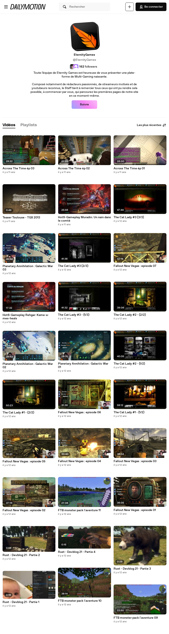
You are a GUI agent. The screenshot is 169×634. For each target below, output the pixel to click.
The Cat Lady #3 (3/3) (129, 217)
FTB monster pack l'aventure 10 (79, 601)
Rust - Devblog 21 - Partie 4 (76, 552)
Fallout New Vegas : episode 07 (135, 266)
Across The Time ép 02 (74, 168)
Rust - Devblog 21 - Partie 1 (21, 602)
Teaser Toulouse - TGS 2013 (21, 217)
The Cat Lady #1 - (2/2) (18, 412)
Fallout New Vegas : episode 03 (135, 461)
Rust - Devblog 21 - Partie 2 (21, 555)
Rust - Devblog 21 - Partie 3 (132, 568)
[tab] (9, 125)
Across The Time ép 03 (18, 168)
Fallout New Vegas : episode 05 (24, 461)
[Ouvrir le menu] (6, 7)
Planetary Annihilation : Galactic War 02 (28, 365)
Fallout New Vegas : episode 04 (79, 461)
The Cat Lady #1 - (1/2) (129, 412)
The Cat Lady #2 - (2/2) (130, 315)
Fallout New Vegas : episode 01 (135, 510)
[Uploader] (129, 7)
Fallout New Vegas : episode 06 (79, 412)
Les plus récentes (151, 125)
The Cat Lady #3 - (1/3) (73, 315)
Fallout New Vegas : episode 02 (24, 510)
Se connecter (151, 7)
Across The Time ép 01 (129, 168)
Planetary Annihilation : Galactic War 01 (83, 365)
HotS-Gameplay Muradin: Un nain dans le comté (84, 219)
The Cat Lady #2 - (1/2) (129, 363)
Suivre (84, 104)
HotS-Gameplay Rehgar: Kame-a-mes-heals (26, 316)
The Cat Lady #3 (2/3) (73, 266)
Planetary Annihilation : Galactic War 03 (28, 268)
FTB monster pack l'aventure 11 (79, 510)
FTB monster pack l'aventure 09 (136, 618)
